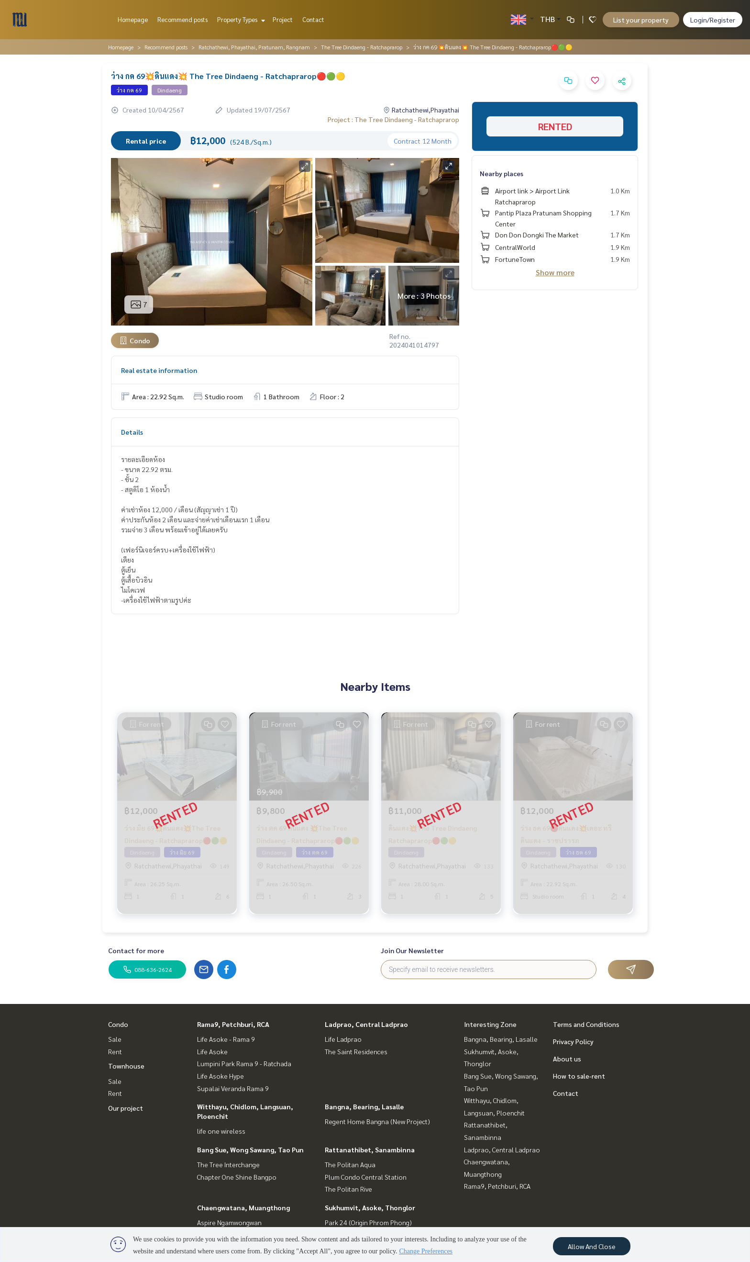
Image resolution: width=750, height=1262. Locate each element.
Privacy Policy (573, 1041)
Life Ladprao (343, 1039)
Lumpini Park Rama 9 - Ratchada (244, 1063)
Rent (115, 1051)
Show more (555, 272)
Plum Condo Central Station (366, 1176)
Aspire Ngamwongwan (229, 1222)
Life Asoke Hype (220, 1075)
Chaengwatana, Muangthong (243, 1207)
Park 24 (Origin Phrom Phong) (368, 1222)
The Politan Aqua (350, 1164)
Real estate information (159, 370)
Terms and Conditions (586, 1024)
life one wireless (221, 1131)
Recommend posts (182, 19)
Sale (114, 1039)
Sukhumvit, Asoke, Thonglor (370, 1207)
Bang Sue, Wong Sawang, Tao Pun (250, 1149)
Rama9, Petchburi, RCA (233, 1024)
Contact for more (136, 950)
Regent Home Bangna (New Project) (377, 1121)
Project (283, 19)
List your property (641, 19)
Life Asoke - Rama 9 (226, 1039)
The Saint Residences (356, 1051)
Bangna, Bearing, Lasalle (364, 1106)
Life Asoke (212, 1051)
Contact (313, 19)
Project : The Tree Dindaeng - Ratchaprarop (393, 119)
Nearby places (501, 173)
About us (567, 1058)
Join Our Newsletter (412, 950)
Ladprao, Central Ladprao (366, 1024)
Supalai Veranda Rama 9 (233, 1088)
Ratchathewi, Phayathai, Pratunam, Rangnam (254, 47)
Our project (125, 1108)
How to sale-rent (579, 1075)
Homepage (133, 19)
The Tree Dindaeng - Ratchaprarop (361, 47)
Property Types (240, 19)
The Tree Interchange (228, 1164)
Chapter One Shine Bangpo (236, 1176)
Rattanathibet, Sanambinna (370, 1149)
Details (132, 432)
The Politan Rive (348, 1188)
